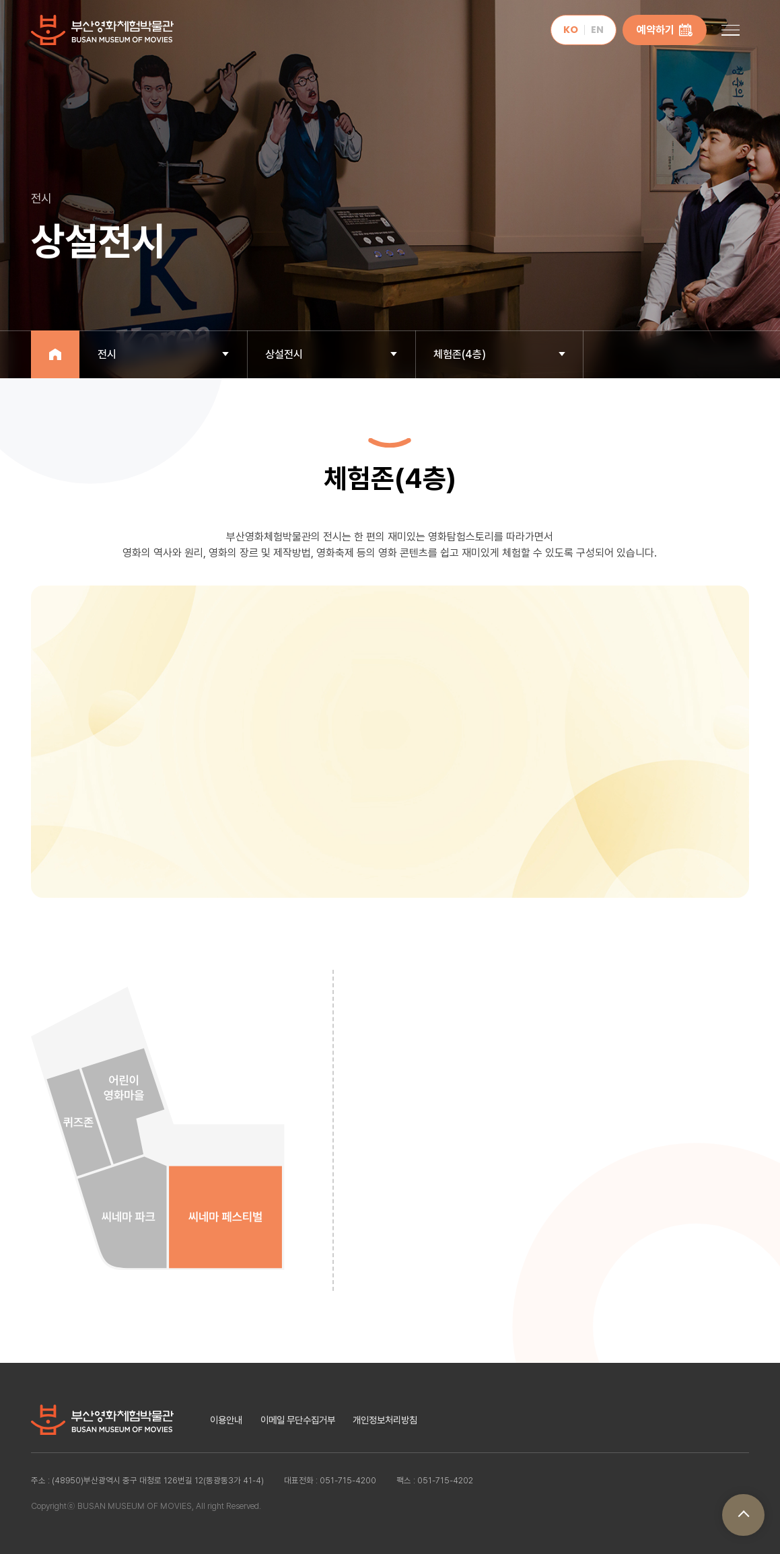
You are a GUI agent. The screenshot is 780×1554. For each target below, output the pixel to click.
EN (597, 29)
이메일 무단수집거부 (297, 1419)
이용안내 (226, 1419)
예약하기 (665, 30)
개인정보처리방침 (385, 1419)
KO (570, 29)
